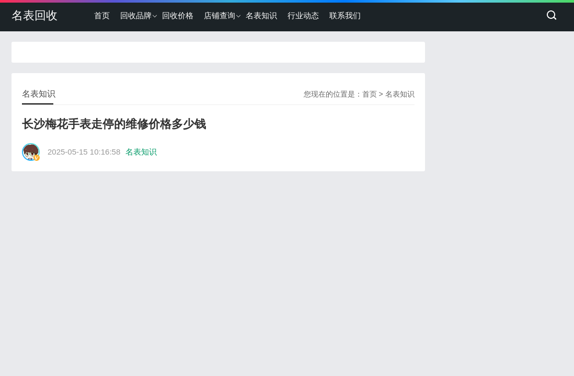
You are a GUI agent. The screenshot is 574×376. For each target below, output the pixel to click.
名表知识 (261, 15)
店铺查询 (219, 15)
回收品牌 (136, 15)
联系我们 (345, 15)
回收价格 (177, 15)
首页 (102, 15)
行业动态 (303, 15)
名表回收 (35, 15)
